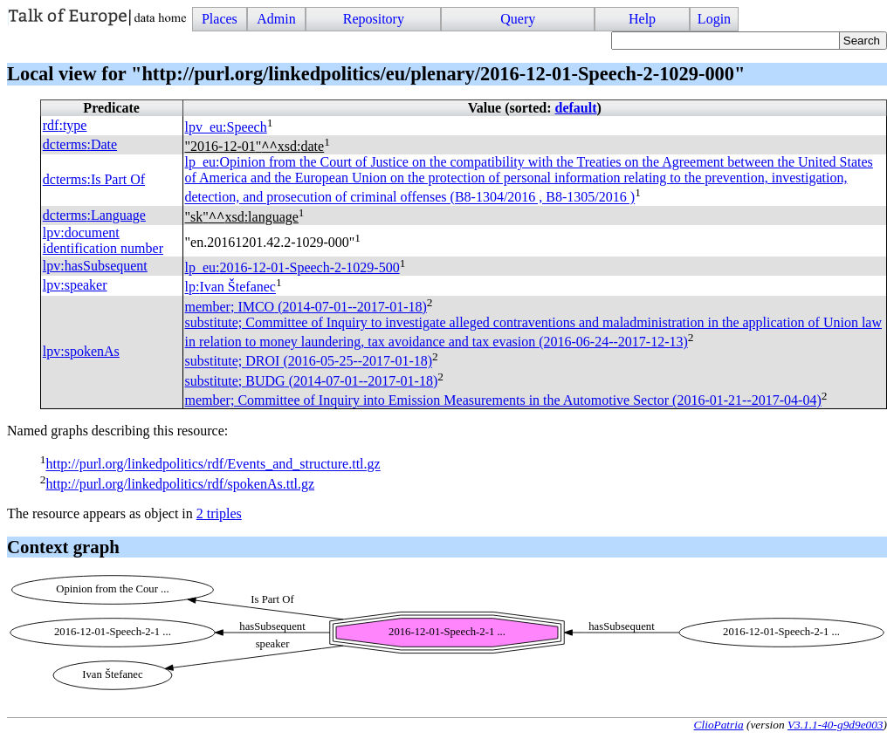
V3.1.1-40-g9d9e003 (835, 724)
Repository (373, 18)
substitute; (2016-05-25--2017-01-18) (309, 361)
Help (642, 18)
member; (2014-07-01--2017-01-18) (306, 306)
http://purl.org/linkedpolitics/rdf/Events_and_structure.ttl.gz (212, 464)
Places (219, 18)
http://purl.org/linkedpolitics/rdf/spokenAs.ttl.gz (179, 483)
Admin (276, 18)
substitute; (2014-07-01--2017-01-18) (311, 380)
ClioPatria (719, 724)
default (576, 107)
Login (714, 18)
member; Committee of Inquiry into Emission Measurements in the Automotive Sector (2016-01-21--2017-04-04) (503, 400)
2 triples (219, 513)
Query (517, 18)
